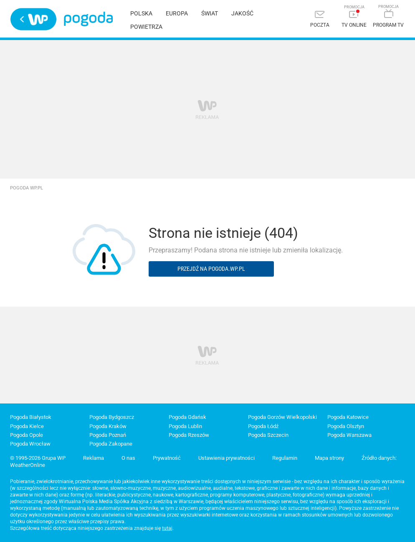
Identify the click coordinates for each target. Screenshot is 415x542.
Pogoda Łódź (263, 426)
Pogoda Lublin (185, 426)
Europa (177, 13)
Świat (209, 13)
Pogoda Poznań (107, 435)
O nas (128, 458)
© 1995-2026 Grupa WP (38, 458)
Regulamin (284, 458)
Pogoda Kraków (108, 426)
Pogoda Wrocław (30, 444)
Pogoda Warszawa (349, 435)
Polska (141, 13)
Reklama (93, 458)
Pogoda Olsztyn (345, 426)
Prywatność (167, 458)
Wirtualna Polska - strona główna (33, 19)
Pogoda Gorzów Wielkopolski (282, 417)
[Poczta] (320, 20)
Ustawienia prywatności (226, 458)
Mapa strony (329, 458)
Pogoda (88, 19)
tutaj (167, 528)
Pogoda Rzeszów (189, 435)
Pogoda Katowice (348, 417)
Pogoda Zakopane (110, 444)
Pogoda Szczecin (268, 435)
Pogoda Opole (26, 435)
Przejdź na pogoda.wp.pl (211, 268)
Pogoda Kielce (27, 426)
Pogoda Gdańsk (187, 417)
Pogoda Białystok (30, 417)
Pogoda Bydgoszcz (111, 417)
